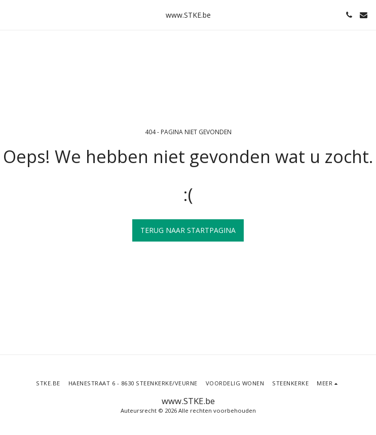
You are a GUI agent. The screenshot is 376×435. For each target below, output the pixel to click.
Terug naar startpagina (188, 230)
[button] (11, 14)
